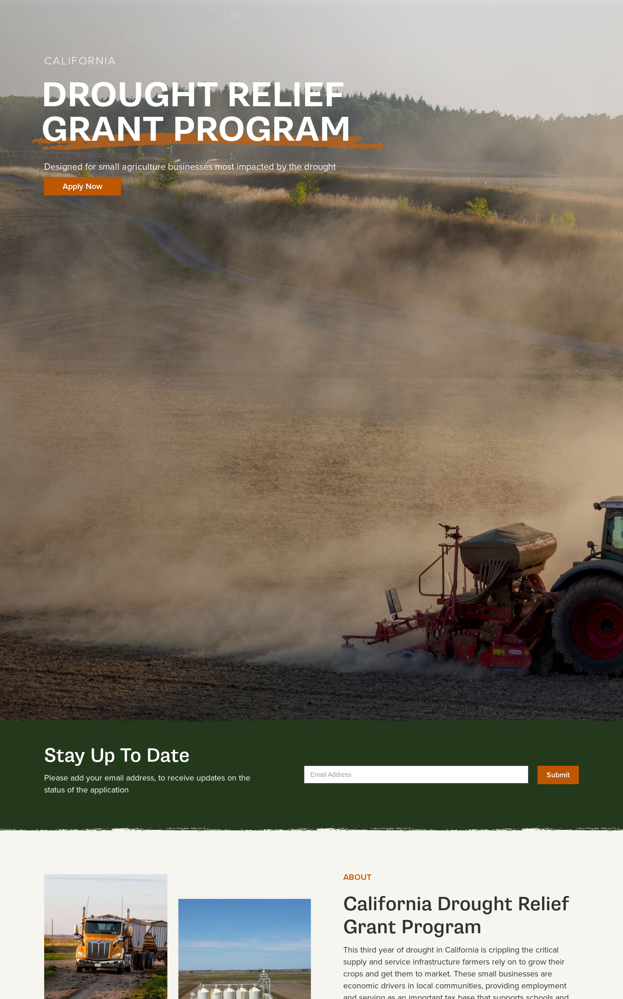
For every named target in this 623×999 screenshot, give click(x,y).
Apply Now (83, 186)
